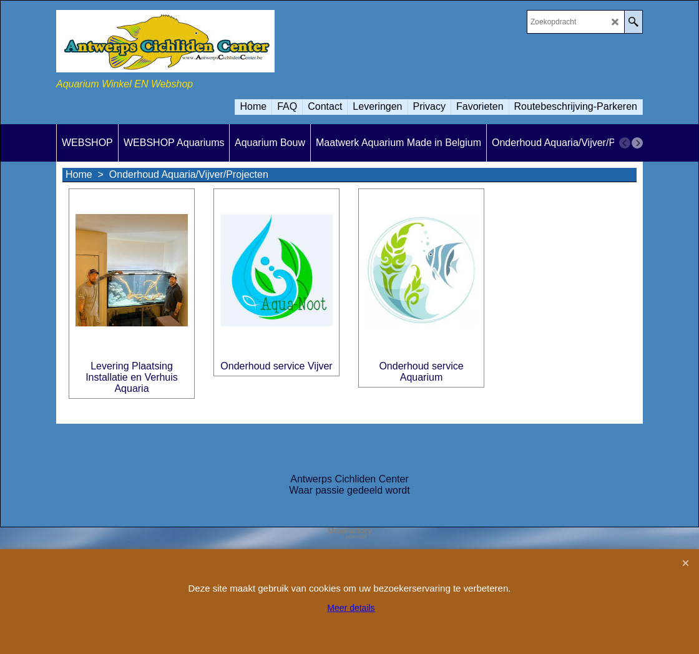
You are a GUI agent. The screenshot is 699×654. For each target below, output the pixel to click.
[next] (637, 143)
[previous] (624, 143)
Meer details (350, 608)
